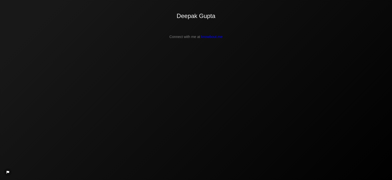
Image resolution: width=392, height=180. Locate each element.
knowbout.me (212, 37)
